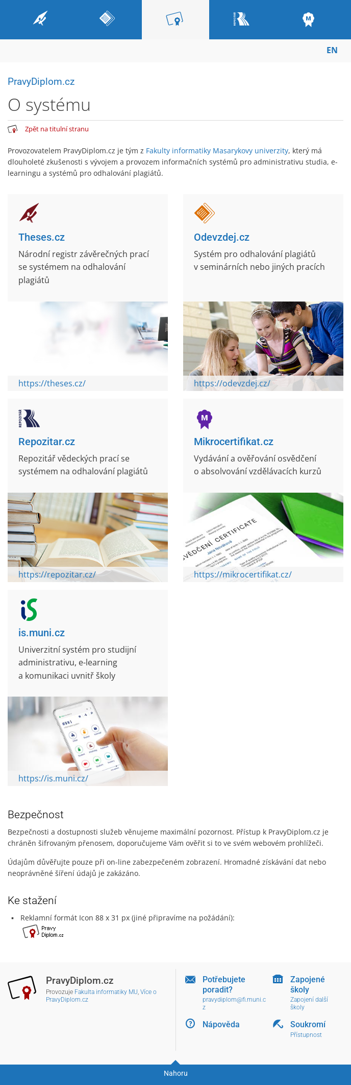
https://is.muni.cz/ (53, 778)
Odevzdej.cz (221, 237)
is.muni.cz (41, 633)
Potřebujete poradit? (224, 984)
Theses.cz (41, 237)
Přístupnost (306, 1034)
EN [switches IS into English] (332, 50)
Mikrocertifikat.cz (233, 441)
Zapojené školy (307, 984)
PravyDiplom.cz (41, 81)
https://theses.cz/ (52, 383)
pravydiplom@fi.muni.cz (234, 1003)
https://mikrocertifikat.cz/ (243, 574)
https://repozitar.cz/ (57, 574)
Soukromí (307, 1024)
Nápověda (221, 1024)
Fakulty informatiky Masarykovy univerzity (217, 150)
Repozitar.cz (46, 441)
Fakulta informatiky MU (106, 992)
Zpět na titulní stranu (57, 128)
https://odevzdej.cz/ (232, 383)
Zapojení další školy (309, 1003)
